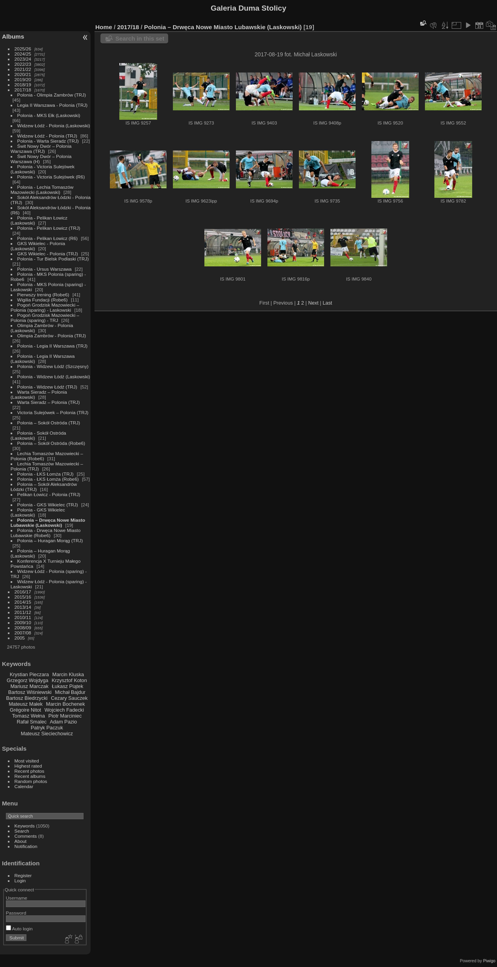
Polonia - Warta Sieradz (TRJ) (48, 140)
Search (22, 830)
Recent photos (30, 771)
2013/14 (23, 607)
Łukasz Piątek (67, 686)
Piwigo (489, 960)
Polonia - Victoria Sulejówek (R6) (51, 176)
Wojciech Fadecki (64, 710)
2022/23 (23, 64)
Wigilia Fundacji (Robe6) (42, 299)
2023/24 (23, 58)
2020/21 (23, 74)
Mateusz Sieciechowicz (47, 733)
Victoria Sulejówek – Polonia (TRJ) (53, 412)
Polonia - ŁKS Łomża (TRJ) (45, 473)
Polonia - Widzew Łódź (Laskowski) (53, 376)
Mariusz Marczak (29, 686)
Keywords (25, 825)
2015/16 (23, 596)
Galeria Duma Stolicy (248, 8)
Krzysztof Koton (69, 680)
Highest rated (28, 765)
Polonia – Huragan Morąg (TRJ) (50, 540)
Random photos (31, 781)
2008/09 (23, 627)
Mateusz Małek (26, 704)
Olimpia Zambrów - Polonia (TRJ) (51, 335)
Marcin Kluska (68, 674)
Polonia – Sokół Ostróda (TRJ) (48, 422)
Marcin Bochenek (65, 704)
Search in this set (139, 38)
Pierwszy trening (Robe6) (43, 294)
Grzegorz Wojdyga (27, 680)
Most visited (27, 760)
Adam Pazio (63, 722)
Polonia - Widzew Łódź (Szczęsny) (53, 366)
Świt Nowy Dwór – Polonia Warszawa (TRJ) (41, 148)
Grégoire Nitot (25, 710)
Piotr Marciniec (65, 716)
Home (103, 27)
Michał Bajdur (70, 692)
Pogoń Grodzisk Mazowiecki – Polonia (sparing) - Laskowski (45, 307)
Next (313, 303)
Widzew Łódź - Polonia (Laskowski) (53, 125)
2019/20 (23, 79)
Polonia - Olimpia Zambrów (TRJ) (51, 94)
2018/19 (23, 84)
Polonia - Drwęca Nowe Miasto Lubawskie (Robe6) (46, 533)
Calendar (24, 786)
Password (16, 912)
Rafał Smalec (31, 722)
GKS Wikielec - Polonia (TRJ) (47, 253)
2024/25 (23, 53)
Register (23, 875)
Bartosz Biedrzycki (26, 698)
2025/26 (23, 48)
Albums (13, 36)
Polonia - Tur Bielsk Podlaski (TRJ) (53, 258)
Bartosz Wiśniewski (30, 692)
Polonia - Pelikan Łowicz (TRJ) (48, 228)
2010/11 (23, 617)
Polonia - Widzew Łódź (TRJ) (47, 386)
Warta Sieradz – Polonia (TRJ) (48, 402)
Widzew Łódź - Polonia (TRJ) (47, 135)
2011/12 (23, 612)
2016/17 (23, 591)
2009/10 (23, 622)
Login (20, 880)
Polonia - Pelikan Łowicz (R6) (47, 238)
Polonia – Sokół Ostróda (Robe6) (51, 443)
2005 (20, 637)
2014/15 (23, 601)
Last (327, 303)
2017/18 (23, 89)
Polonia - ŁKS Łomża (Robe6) (48, 479)
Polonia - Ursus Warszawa (44, 269)
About (21, 841)
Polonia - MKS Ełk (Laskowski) (48, 115)
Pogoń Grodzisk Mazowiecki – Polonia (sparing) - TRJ (45, 317)
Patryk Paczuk (47, 728)
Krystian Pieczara (29, 674)
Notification (26, 846)
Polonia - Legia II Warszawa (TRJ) (52, 345)
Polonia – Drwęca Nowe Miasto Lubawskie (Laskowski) (48, 522)
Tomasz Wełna (28, 716)
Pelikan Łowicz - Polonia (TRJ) (48, 494)
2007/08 (23, 632)
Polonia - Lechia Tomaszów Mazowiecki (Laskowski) (42, 189)
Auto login (19, 928)
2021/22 (23, 69)
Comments (26, 836)
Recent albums (30, 776)
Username (16, 897)
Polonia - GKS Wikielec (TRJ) (47, 504)
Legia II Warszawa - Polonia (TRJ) (52, 105)
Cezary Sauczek (69, 698)
